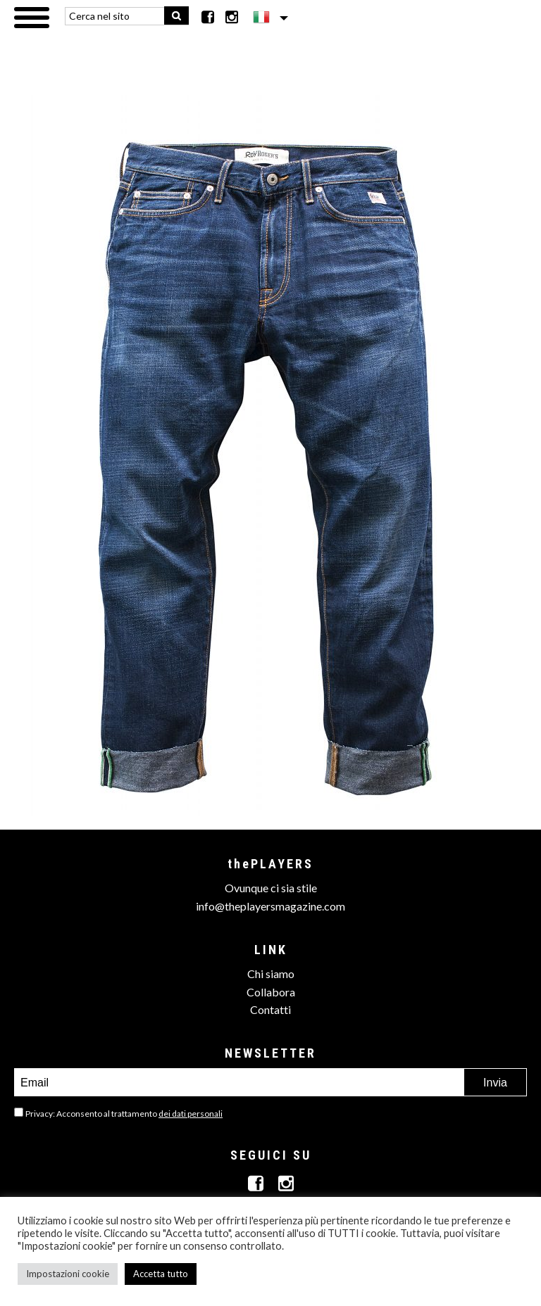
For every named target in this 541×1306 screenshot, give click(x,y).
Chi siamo (270, 973)
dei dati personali (190, 1113)
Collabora (271, 991)
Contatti (270, 1009)
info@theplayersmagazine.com (270, 906)
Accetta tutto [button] (160, 1273)
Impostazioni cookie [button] (67, 1273)
